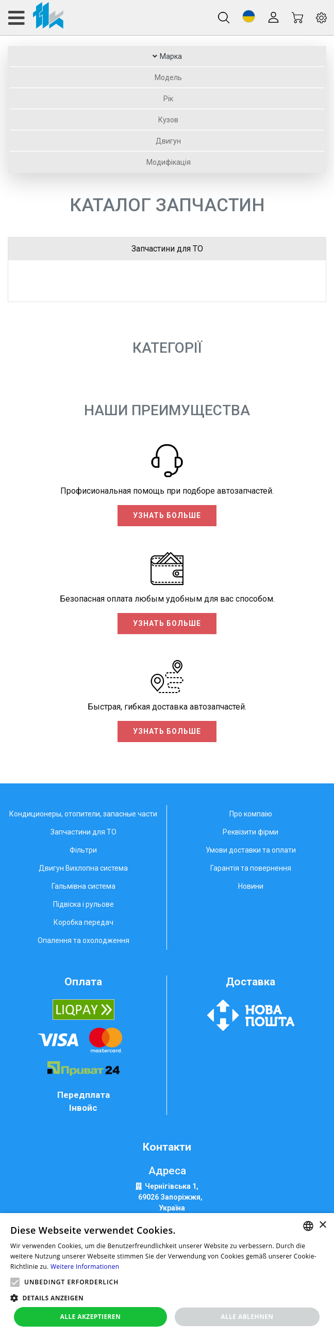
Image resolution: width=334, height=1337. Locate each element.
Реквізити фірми (250, 832)
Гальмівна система (83, 886)
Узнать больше (167, 515)
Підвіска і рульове (83, 904)
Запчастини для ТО (167, 249)
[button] (248, 16)
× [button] (322, 1225)
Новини (250, 886)
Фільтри (83, 850)
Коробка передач (83, 922)
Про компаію (250, 814)
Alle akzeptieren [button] (90, 1316)
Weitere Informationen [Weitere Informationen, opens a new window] (85, 1266)
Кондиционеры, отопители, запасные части (83, 814)
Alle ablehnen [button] (247, 1316)
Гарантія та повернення (250, 868)
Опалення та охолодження (83, 940)
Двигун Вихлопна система (83, 868)
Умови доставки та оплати (251, 850)
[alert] (167, 1275)
